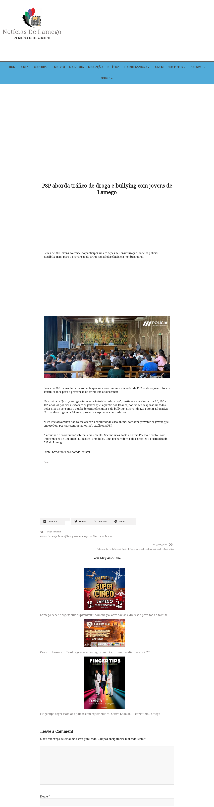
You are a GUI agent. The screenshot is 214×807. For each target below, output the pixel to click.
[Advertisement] (139, 32)
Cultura (39, 67)
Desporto (57, 67)
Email (44, 692)
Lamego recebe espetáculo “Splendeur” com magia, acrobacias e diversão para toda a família (58, 572)
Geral (24, 67)
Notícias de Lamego (32, 31)
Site (42, 714)
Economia (76, 67)
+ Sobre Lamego (136, 67)
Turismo (198, 67)
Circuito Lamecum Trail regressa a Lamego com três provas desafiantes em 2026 (104, 556)
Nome (45, 671)
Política (114, 67)
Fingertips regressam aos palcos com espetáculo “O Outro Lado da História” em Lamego (149, 582)
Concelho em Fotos (170, 67)
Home (11, 67)
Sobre (105, 78)
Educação (95, 67)
